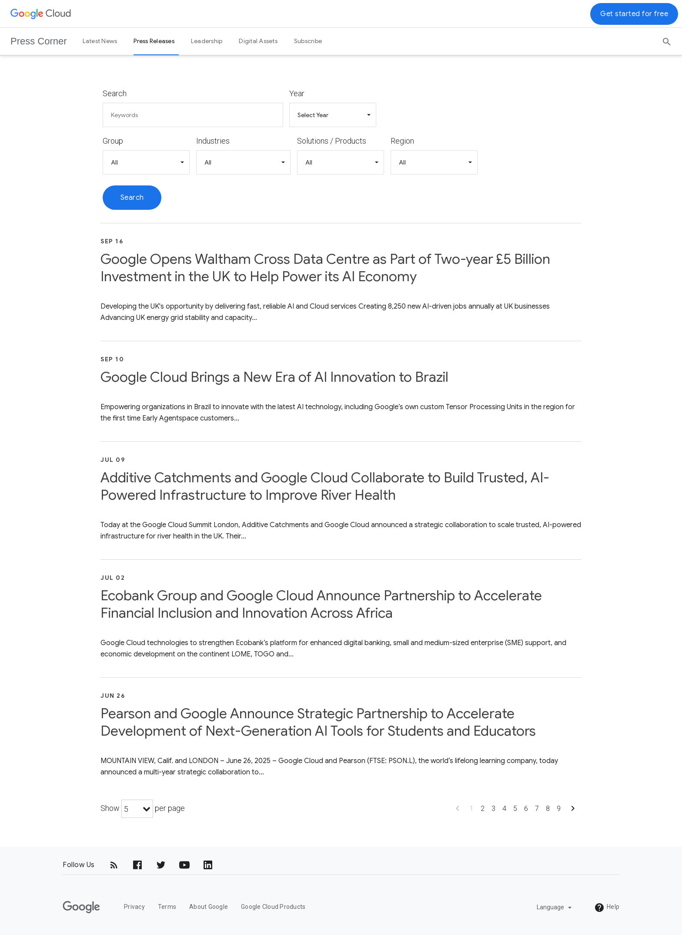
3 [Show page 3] (493, 808)
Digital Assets (258, 41)
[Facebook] (137, 864)
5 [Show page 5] (515, 808)
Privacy (134, 906)
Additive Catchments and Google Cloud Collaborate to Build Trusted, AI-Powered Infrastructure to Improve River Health (324, 486)
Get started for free (634, 14)
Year (296, 93)
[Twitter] (160, 864)
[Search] (666, 39)
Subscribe (308, 41)
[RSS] (114, 864)
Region (402, 140)
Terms (167, 906)
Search (115, 93)
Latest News (100, 41)
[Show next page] (573, 811)
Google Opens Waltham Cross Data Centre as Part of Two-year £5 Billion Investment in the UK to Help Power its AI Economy (325, 267)
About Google (208, 906)
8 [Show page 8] (548, 808)
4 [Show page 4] (504, 808)
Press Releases (154, 41)
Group (113, 140)
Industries (213, 140)
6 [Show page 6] (526, 808)
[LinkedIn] (207, 864)
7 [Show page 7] (537, 808)
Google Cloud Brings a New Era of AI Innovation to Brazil (274, 377)
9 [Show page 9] (559, 808)
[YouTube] (184, 864)
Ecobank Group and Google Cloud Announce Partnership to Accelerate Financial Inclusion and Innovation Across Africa (321, 604)
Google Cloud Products (273, 906)
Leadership (207, 41)
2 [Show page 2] (483, 808)
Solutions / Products (331, 140)
